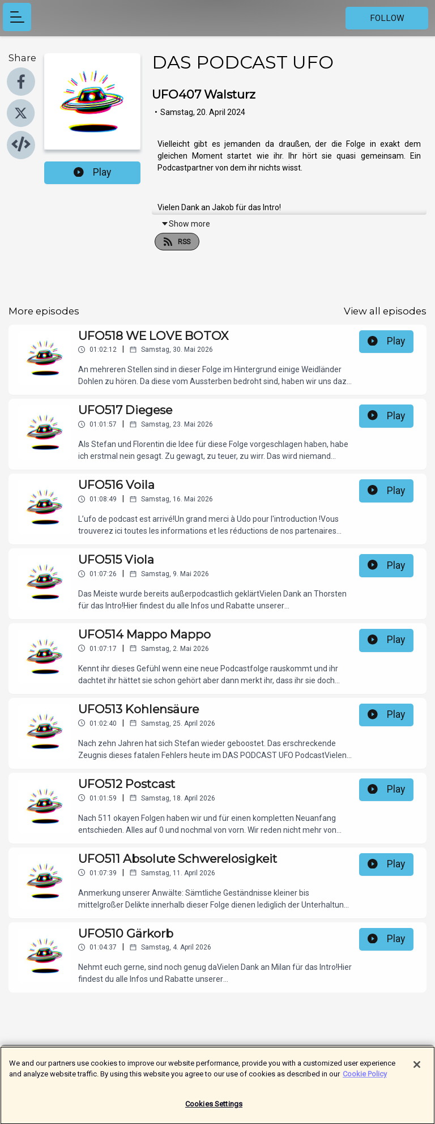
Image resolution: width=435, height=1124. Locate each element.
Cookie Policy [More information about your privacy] (365, 1079)
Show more (185, 223)
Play (92, 172)
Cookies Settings (213, 1109)
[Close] (416, 1070)
